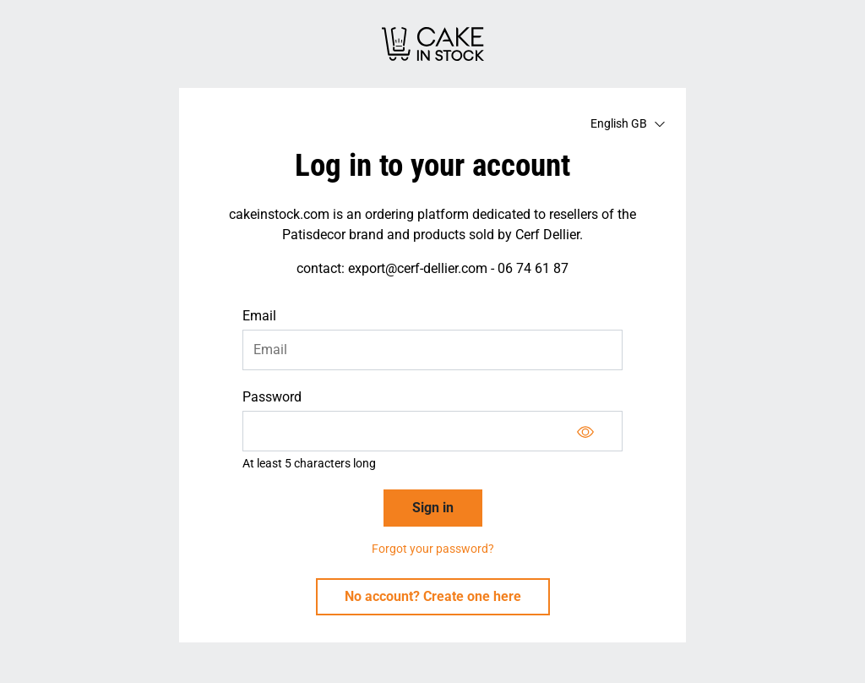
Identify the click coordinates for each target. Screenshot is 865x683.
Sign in (433, 508)
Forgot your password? (433, 548)
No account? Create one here (433, 596)
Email (259, 316)
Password (272, 397)
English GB (628, 123)
